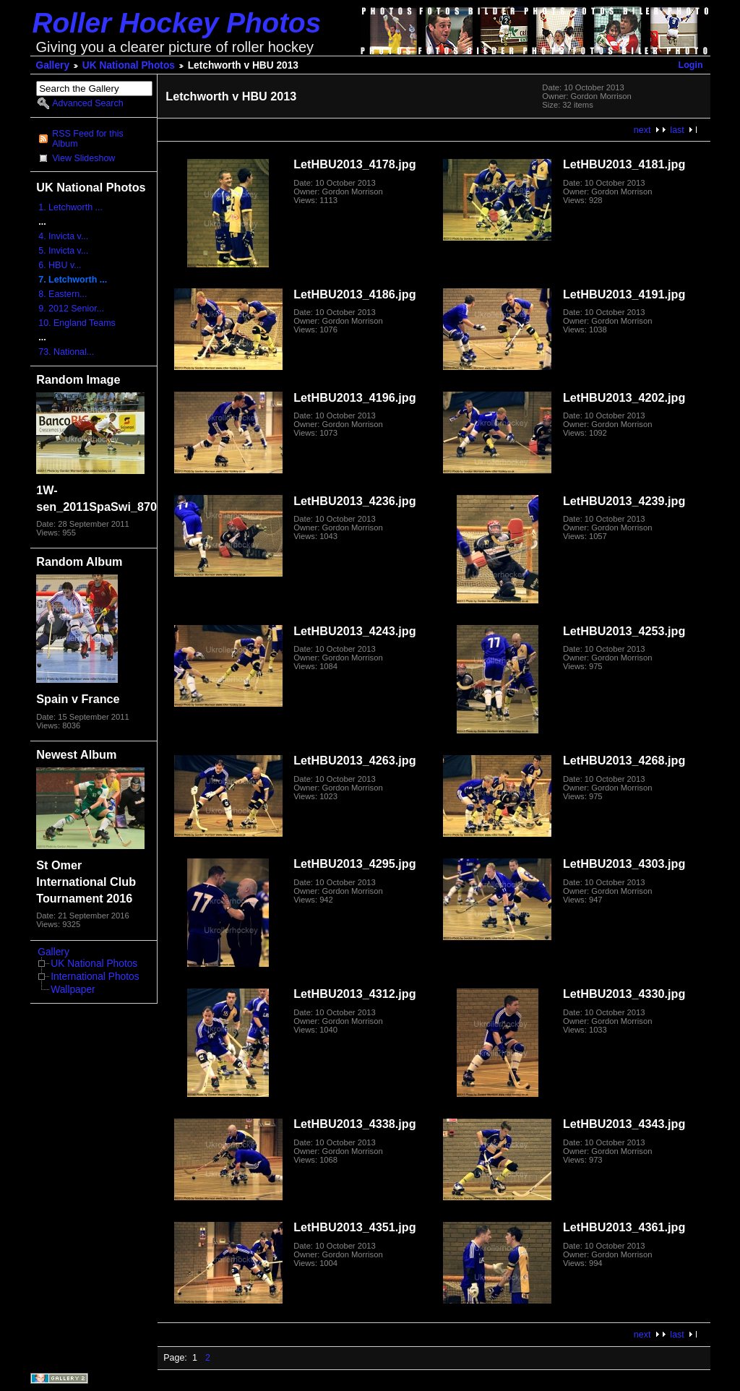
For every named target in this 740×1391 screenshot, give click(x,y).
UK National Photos (128, 65)
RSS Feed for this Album (87, 139)
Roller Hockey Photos (177, 22)
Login (691, 65)
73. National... (66, 352)
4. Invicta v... (63, 236)
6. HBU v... (59, 265)
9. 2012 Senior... (71, 308)
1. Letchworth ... (70, 207)
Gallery (53, 65)
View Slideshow (83, 158)
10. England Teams (77, 323)
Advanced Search (87, 103)
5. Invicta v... (63, 251)
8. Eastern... (62, 294)
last (677, 130)
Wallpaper (73, 989)
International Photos (95, 976)
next (642, 130)
